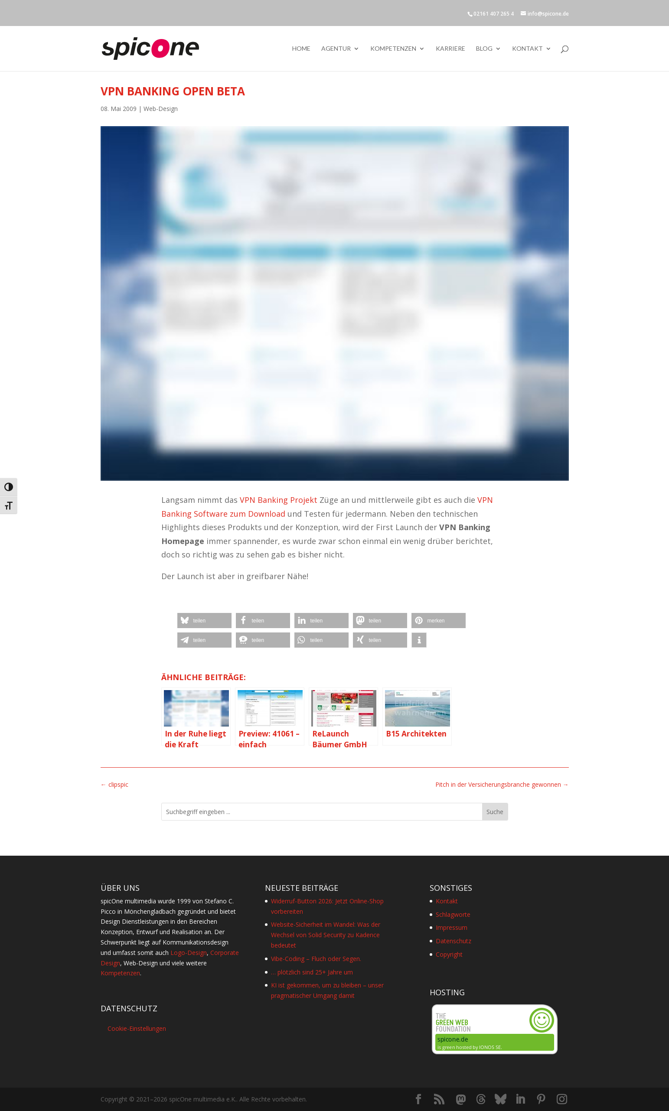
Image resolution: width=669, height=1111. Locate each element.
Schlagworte (453, 914)
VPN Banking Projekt (278, 500)
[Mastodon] (461, 1100)
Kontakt (527, 49)
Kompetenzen (393, 49)
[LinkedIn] (520, 1099)
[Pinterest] (541, 1099)
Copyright (449, 954)
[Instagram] (562, 1099)
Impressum (451, 927)
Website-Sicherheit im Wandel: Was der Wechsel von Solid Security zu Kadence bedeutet (325, 934)
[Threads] (481, 1099)
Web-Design (161, 108)
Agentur (336, 49)
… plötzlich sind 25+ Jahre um (312, 972)
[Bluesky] (500, 1099)
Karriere (450, 49)
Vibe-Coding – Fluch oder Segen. (316, 959)
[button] (204, 620)
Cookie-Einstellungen (137, 1028)
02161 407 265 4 (493, 13)
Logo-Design (188, 952)
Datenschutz (453, 941)
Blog (484, 49)
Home (301, 49)
